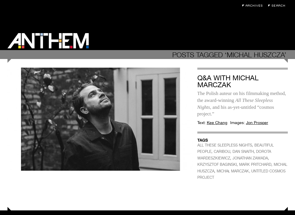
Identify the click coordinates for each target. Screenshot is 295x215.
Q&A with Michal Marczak (227, 81)
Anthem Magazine (48, 40)
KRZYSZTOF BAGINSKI (217, 164)
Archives (253, 6)
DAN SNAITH (243, 151)
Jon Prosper (257, 122)
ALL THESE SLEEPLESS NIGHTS (224, 145)
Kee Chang (217, 122)
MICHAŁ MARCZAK (233, 171)
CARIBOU (222, 151)
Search (278, 6)
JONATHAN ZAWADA (250, 158)
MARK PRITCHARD (255, 164)
